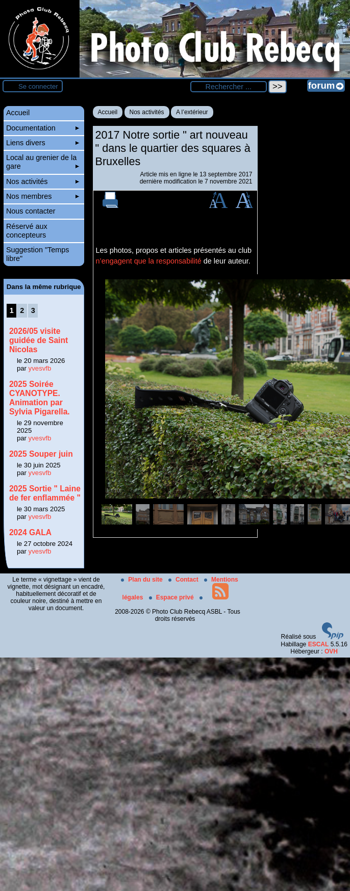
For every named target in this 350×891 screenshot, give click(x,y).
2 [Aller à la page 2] (22, 310)
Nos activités (147, 112)
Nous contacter (31, 211)
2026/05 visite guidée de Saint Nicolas (38, 340)
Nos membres (42, 196)
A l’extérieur (192, 112)
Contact (184, 579)
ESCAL (318, 644)
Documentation (42, 128)
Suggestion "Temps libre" (37, 254)
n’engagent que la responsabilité (149, 261)
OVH (331, 651)
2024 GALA (30, 532)
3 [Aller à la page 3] (33, 310)
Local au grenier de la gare (42, 161)
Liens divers (42, 143)
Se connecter (38, 86)
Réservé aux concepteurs (26, 230)
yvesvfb (40, 368)
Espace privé (172, 597)
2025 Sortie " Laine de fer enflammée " (45, 493)
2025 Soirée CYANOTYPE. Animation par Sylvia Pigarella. (39, 398)
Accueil (108, 112)
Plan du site (142, 579)
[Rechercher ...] (228, 86)
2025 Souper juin (41, 454)
